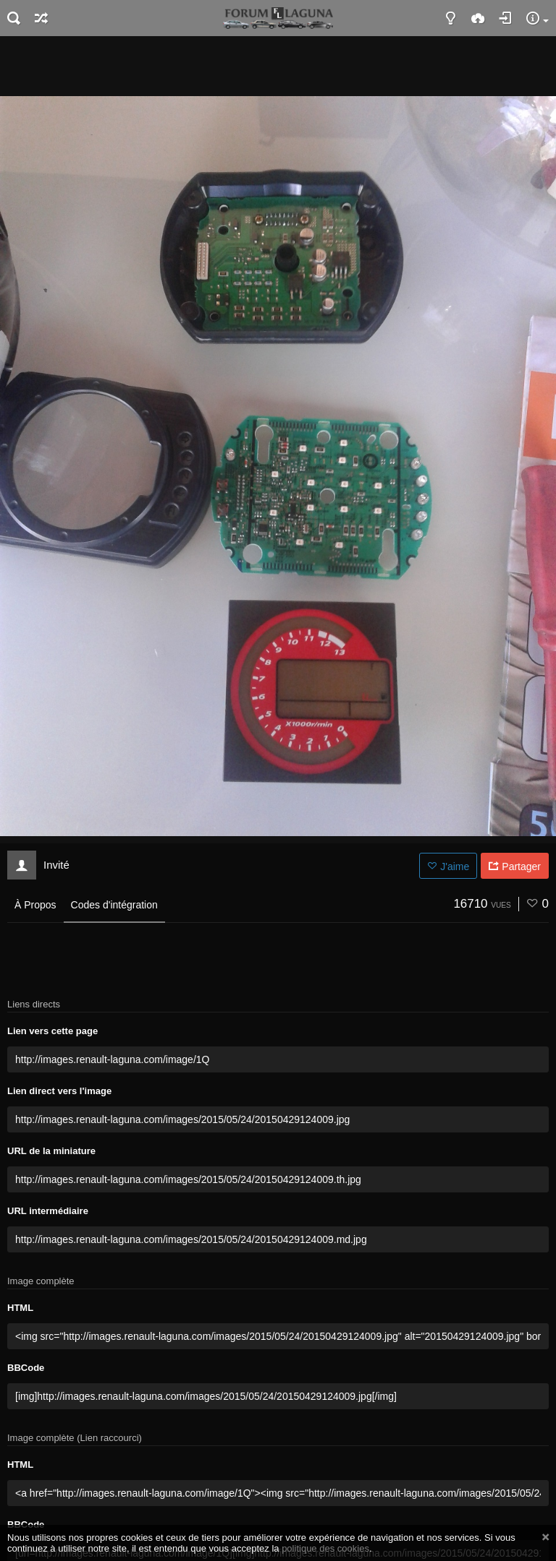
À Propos (35, 905)
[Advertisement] (278, 65)
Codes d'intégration (114, 905)
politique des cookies (325, 1548)
